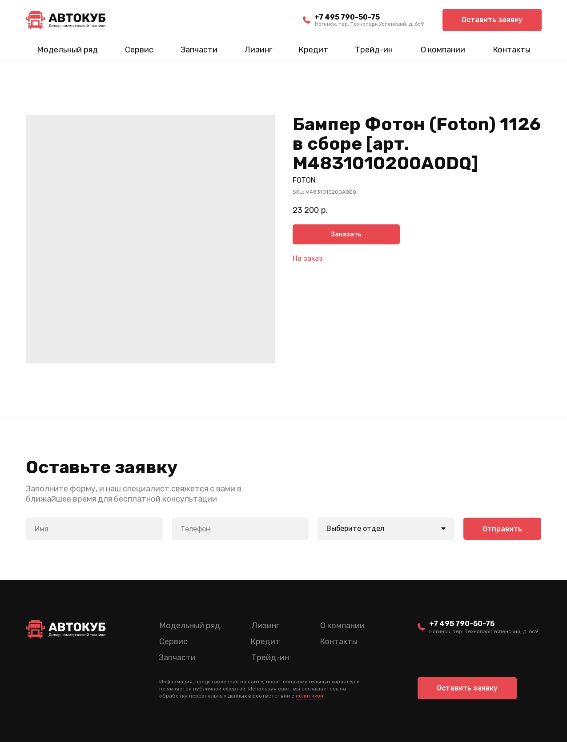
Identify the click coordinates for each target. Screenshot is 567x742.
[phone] (240, 529)
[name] (94, 529)
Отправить (502, 529)
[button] (492, 20)
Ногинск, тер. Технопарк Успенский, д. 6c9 (369, 24)
